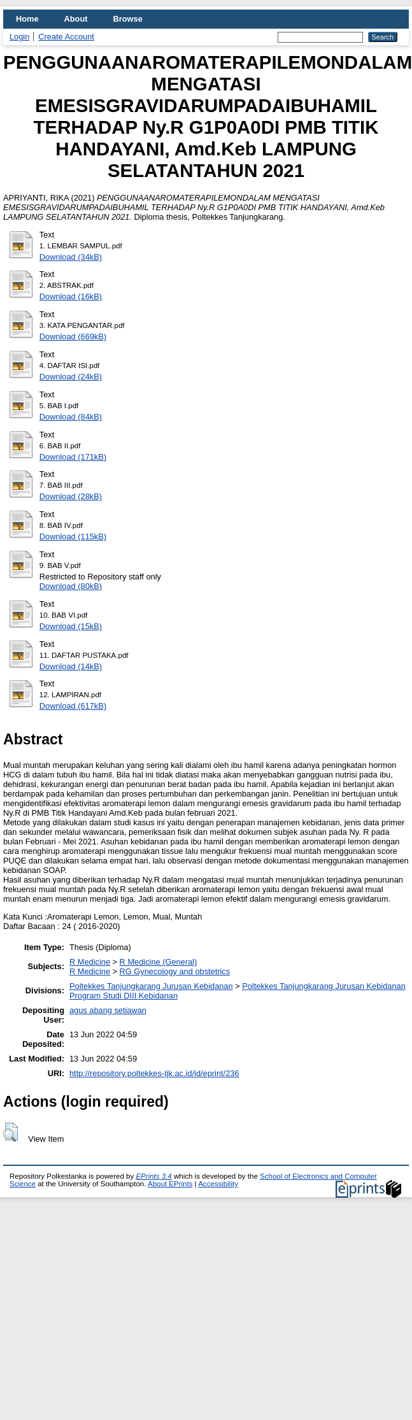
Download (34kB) (70, 257)
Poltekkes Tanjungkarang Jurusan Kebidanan (151, 986)
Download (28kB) (70, 496)
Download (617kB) (72, 706)
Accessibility (218, 1184)
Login (19, 36)
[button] (10, 1132)
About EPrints (170, 1184)
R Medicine (89, 962)
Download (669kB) (72, 336)
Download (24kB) (70, 376)
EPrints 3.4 (153, 1176)
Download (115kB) (72, 536)
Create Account (66, 36)
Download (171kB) (72, 457)
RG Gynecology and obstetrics (175, 971)
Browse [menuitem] (128, 19)
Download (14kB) (70, 666)
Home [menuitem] (27, 19)
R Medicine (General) (158, 962)
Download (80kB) (70, 586)
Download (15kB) (70, 626)
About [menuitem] (76, 19)
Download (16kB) (70, 296)
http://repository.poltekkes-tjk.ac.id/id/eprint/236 (154, 1073)
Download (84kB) (70, 417)
